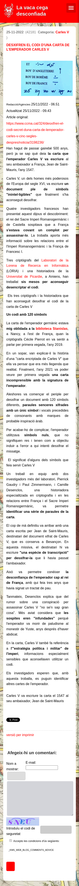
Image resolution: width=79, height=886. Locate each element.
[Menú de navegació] (71, 8)
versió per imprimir (20, 735)
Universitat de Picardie (24, 276)
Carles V (62, 32)
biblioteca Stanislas (52, 328)
